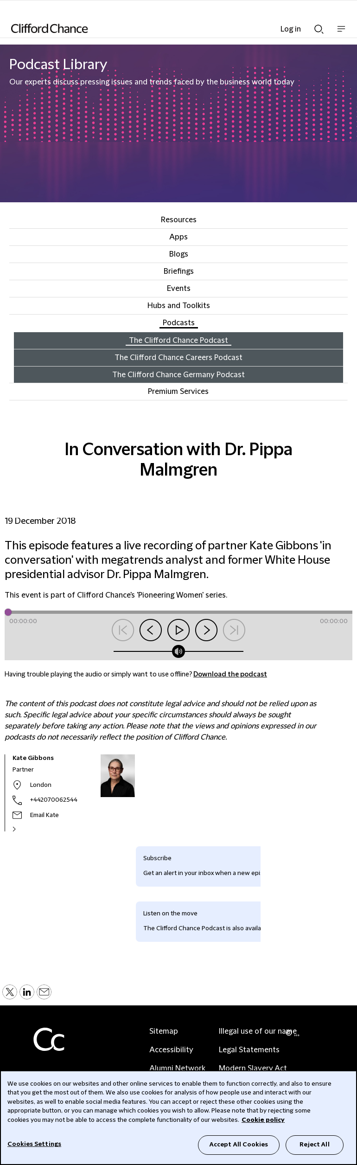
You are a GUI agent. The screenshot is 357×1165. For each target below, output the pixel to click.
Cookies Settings (34, 1144)
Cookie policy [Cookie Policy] (263, 1120)
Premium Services (178, 391)
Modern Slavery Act (253, 1068)
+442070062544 (53, 800)
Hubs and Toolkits (178, 306)
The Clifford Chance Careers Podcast (178, 358)
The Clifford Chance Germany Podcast (178, 375)
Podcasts (179, 323)
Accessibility (171, 1050)
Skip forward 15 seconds (206, 630)
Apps (178, 237)
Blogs (178, 254)
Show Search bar (319, 29)
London (40, 785)
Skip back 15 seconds (150, 630)
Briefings (179, 271)
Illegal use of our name (258, 1031)
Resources (179, 220)
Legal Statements (249, 1050)
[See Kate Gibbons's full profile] (24, 829)
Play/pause (178, 630)
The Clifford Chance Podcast (178, 340)
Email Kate (44, 815)
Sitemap (163, 1031)
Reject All (314, 1144)
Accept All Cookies (239, 1144)
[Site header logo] (164, 28)
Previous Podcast (122, 630)
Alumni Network (177, 1068)
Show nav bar (341, 33)
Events (179, 288)
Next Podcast (234, 630)
